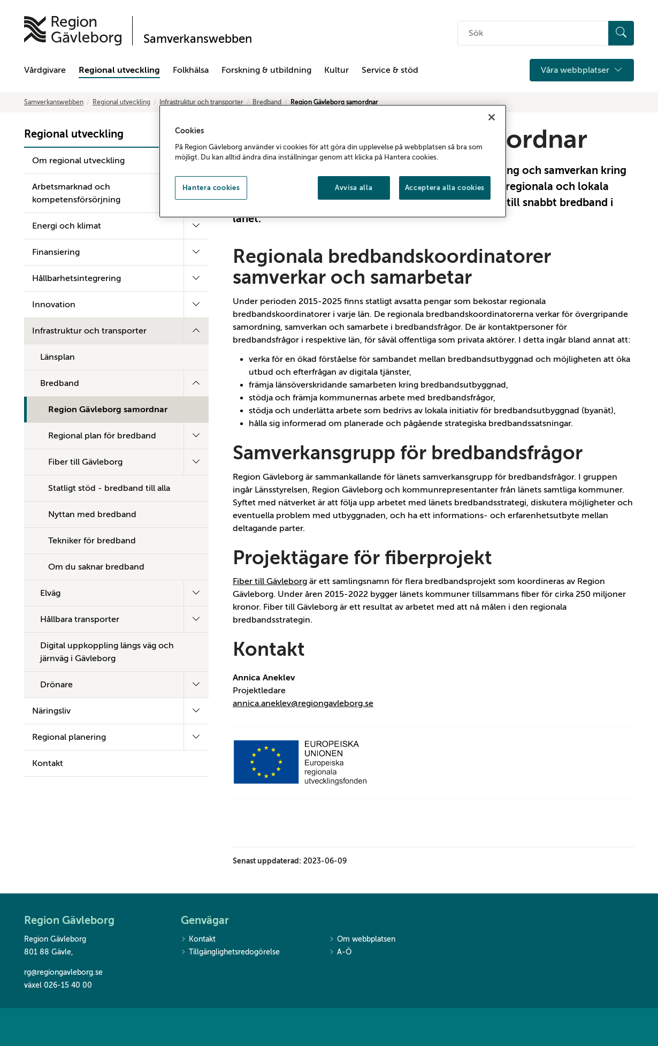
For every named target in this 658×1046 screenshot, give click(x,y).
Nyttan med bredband (92, 514)
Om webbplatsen (362, 939)
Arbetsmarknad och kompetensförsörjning (76, 193)
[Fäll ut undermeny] (196, 226)
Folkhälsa (191, 70)
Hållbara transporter (79, 619)
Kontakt (47, 763)
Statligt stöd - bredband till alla (109, 488)
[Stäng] (491, 117)
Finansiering (56, 252)
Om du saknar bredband (96, 567)
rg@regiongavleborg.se (63, 972)
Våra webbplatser (582, 70)
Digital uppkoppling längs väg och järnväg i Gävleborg (107, 652)
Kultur (336, 70)
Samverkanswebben (53, 102)
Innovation (53, 304)
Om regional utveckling (78, 160)
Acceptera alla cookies (445, 188)
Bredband (267, 102)
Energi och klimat (66, 226)
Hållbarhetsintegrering (76, 278)
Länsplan (57, 357)
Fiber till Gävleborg (85, 462)
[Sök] (621, 33)
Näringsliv (51, 711)
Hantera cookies (211, 188)
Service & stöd (390, 70)
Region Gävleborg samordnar (107, 409)
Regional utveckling (119, 70)
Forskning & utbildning (266, 70)
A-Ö (340, 952)
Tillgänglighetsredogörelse (230, 952)
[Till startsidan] (72, 31)
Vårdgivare (45, 70)
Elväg (50, 593)
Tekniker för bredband (92, 540)
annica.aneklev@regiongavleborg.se (303, 703)
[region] (333, 161)
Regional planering (69, 737)
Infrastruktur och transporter (201, 102)
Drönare (56, 684)
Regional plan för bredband (102, 436)
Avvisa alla (353, 188)
